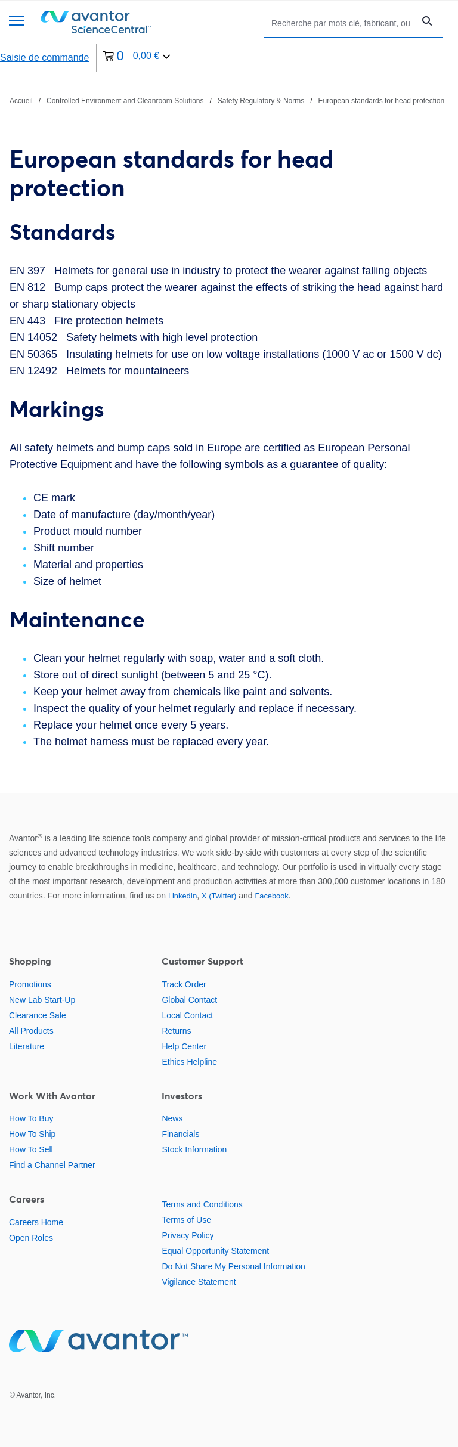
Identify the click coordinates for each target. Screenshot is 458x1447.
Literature (26, 1046)
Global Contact (189, 1000)
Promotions (30, 984)
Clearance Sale (37, 1015)
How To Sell (31, 1149)
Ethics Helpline (189, 1062)
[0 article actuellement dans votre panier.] (137, 58)
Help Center (184, 1046)
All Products (31, 1031)
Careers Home (36, 1222)
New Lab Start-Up (42, 1000)
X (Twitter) (219, 895)
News (172, 1118)
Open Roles (31, 1238)
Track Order (184, 984)
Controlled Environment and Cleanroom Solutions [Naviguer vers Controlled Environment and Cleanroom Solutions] (125, 101)
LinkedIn (182, 895)
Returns (176, 1031)
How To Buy (31, 1118)
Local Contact (187, 1015)
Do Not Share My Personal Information (233, 1266)
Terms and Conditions (202, 1204)
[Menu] (16, 22)
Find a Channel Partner (52, 1165)
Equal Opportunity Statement (215, 1251)
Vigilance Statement (199, 1282)
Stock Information (194, 1149)
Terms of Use (186, 1220)
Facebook (272, 895)
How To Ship (32, 1134)
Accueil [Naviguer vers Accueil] (21, 101)
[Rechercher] (342, 23)
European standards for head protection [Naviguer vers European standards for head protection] (381, 101)
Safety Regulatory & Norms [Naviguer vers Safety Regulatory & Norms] (261, 101)
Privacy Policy (187, 1235)
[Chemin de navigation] (227, 100)
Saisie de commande (44, 57)
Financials (180, 1134)
